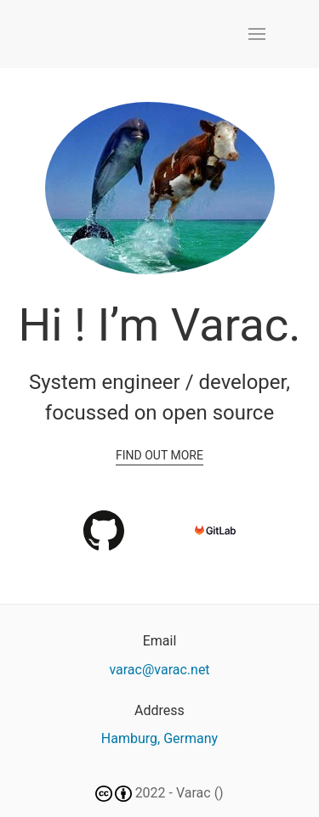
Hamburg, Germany (159, 738)
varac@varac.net (159, 670)
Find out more (159, 455)
